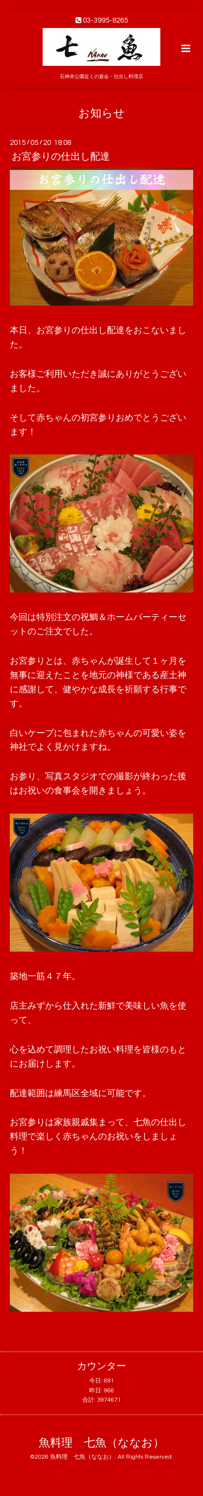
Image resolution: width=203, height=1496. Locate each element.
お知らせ (101, 113)
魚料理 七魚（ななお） (101, 1443)
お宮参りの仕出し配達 (61, 157)
